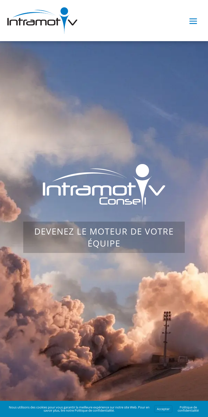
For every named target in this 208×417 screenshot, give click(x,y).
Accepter (163, 409)
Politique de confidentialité (94, 410)
